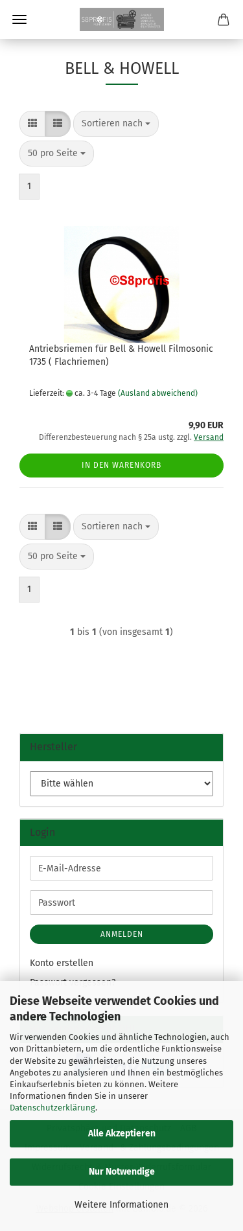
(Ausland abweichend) (158, 393)
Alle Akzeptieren (122, 1133)
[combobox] (116, 124)
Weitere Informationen (121, 1204)
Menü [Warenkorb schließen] (19, 19)
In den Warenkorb (121, 465)
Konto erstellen (61, 963)
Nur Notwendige (122, 1171)
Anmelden (121, 934)
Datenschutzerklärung (52, 1107)
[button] (32, 124)
